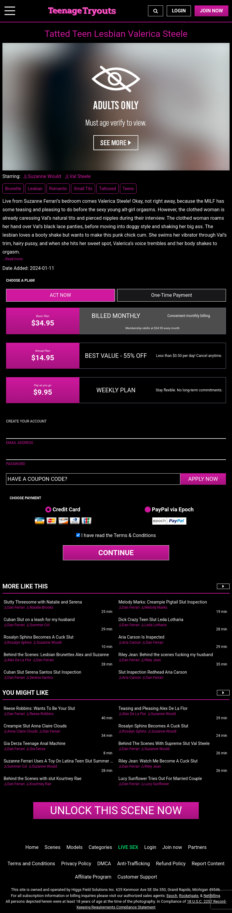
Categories (100, 847)
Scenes (52, 847)
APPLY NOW (203, 479)
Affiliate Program (93, 877)
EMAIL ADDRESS (19, 443)
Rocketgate (188, 895)
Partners (197, 847)
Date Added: (15, 268)
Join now (172, 847)
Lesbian (35, 188)
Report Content (208, 863)
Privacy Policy (76, 863)
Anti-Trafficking (133, 863)
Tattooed (107, 188)
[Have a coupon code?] (93, 479)
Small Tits (83, 188)
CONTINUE (116, 553)
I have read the (118, 535)
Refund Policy (170, 863)
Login (179, 11)
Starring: (11, 176)
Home (31, 847)
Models (74, 847)
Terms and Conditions (31, 863)
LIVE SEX (128, 847)
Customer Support (137, 877)
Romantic (58, 188)
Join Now (211, 11)
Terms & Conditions (135, 535)
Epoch (171, 895)
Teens (128, 188)
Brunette (13, 188)
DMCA (104, 863)
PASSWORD (15, 464)
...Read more (12, 259)
